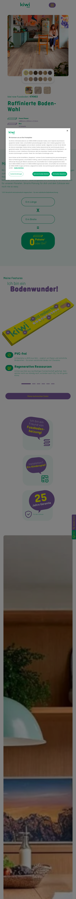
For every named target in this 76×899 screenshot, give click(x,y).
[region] (38, 154)
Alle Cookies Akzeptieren (59, 174)
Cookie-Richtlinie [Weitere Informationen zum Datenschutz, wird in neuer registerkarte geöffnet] (19, 168)
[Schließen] (67, 130)
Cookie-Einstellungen (16, 174)
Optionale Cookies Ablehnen (41, 174)
